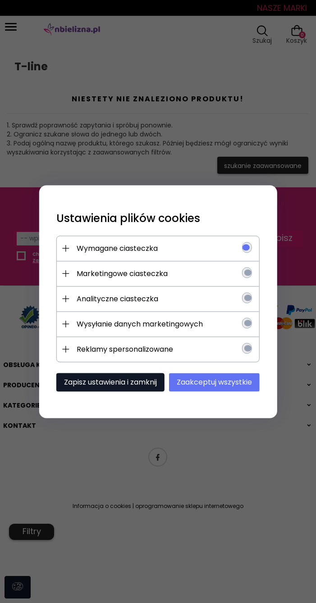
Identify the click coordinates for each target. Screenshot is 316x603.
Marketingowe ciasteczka (127, 273)
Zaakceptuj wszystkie (214, 382)
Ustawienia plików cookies (133, 218)
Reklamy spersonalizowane (130, 349)
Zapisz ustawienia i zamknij (115, 382)
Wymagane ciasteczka (122, 248)
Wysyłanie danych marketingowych (145, 324)
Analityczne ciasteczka (122, 299)
